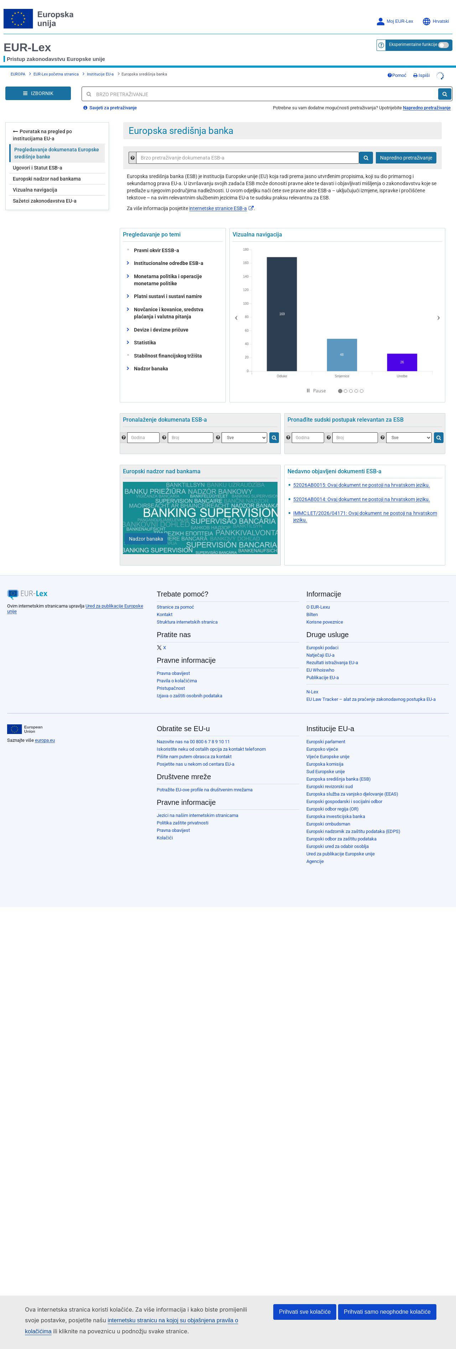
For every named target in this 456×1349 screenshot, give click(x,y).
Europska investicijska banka (335, 816)
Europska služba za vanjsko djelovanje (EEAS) (352, 794)
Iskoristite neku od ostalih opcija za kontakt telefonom (211, 749)
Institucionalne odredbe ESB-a (168, 263)
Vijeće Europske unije (327, 756)
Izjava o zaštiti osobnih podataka (189, 695)
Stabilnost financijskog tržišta (166, 356)
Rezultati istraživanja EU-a (332, 662)
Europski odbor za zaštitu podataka (341, 839)
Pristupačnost (171, 688)
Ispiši (421, 75)
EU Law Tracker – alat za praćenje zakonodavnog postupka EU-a (371, 699)
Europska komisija (324, 764)
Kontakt (164, 614)
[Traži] (444, 94)
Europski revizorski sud (329, 786)
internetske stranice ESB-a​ (221, 208)
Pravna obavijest (173, 673)
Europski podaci (322, 647)
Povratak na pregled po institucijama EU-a (42, 134)
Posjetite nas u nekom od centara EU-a (195, 764)
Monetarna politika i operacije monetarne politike (168, 280)
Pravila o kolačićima (177, 680)
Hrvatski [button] (435, 21)
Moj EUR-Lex (394, 21)
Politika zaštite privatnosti (182, 822)
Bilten (312, 614)
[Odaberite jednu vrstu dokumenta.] (244, 437)
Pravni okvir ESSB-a (155, 250)
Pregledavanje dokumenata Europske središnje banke (56, 153)
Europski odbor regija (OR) (332, 809)
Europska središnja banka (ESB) (338, 779)
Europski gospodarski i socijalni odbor (344, 801)
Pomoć (396, 75)
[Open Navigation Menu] (38, 93)
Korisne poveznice (324, 622)
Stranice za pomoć (175, 607)
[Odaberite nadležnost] (409, 437)
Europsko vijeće (322, 749)
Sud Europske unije (325, 771)
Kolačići (165, 837)
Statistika (145, 342)
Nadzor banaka (151, 368)
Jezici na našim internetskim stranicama (197, 815)
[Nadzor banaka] (146, 539)
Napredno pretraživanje (427, 107)
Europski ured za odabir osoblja (337, 846)
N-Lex (312, 691)
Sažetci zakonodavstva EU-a (45, 201)
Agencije (315, 861)
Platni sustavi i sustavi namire (168, 296)
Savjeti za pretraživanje (110, 107)
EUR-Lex (27, 47)
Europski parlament (325, 741)
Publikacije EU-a (322, 677)
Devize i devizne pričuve (161, 330)
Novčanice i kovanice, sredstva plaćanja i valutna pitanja (168, 313)
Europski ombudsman (328, 824)
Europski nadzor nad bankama (47, 179)
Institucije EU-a (100, 74)
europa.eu (45, 740)
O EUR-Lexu (318, 607)
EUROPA (18, 74)
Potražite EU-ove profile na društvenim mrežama (205, 789)
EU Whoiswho (320, 670)
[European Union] (24, 729)
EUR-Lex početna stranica (56, 74)
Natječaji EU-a (320, 655)
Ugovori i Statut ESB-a (37, 168)
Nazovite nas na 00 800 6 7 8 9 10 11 (193, 741)
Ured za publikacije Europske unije (340, 853)
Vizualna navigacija (35, 190)
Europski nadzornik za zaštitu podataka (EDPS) (353, 831)
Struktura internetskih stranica (187, 622)
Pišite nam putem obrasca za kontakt (194, 756)
